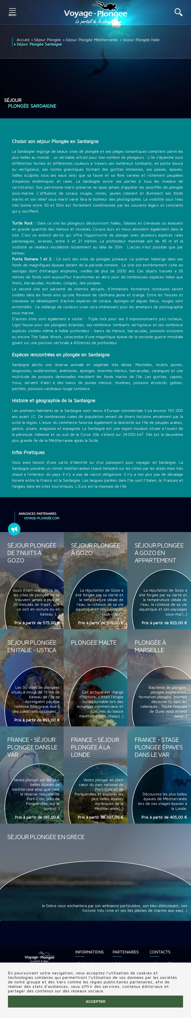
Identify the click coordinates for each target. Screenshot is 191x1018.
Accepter (95, 1002)
